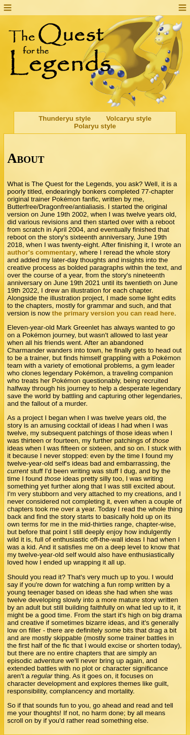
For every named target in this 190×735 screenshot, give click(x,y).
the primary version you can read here (113, 313)
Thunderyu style (65, 118)
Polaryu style (95, 126)
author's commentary (41, 252)
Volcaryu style (128, 118)
